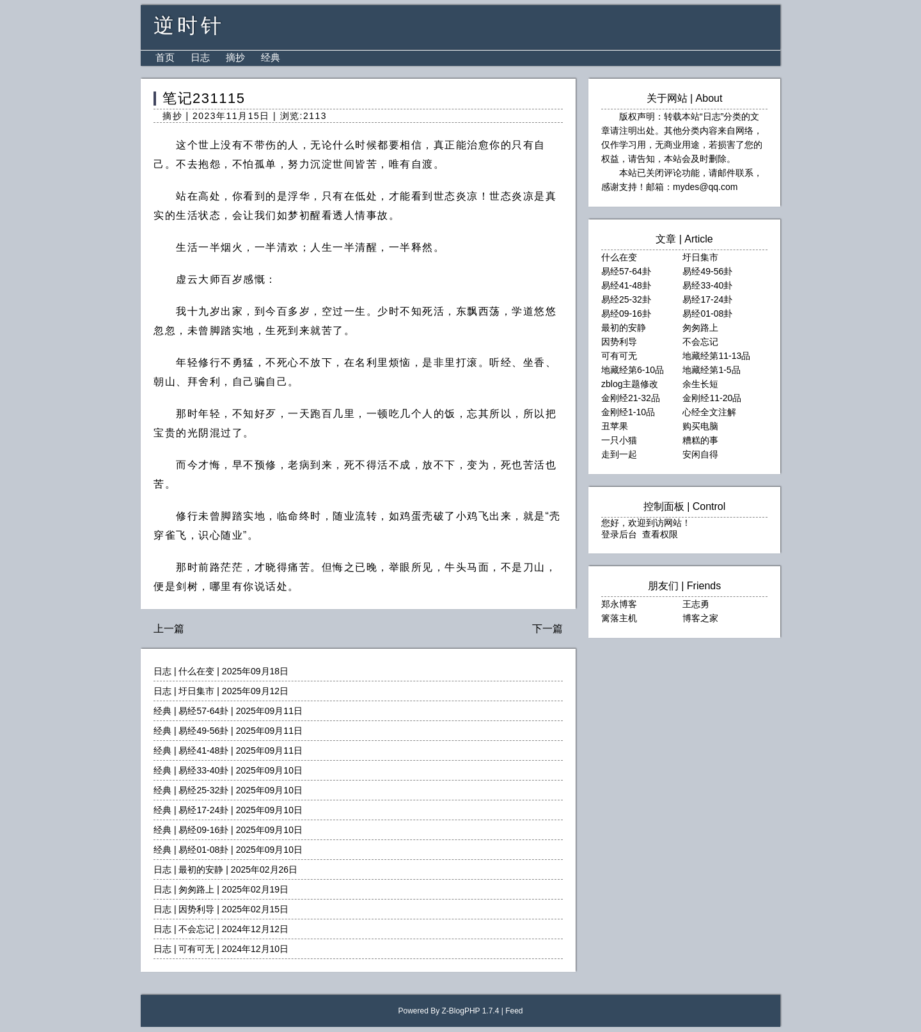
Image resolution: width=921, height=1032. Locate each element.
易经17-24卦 (203, 810)
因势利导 (196, 909)
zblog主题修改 (629, 384)
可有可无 (196, 949)
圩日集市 (196, 691)
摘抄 (235, 57)
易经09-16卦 (203, 830)
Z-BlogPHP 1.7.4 (471, 1010)
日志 (200, 57)
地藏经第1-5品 (711, 370)
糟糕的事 (700, 440)
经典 (270, 57)
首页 (165, 57)
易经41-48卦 (203, 750)
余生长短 (700, 384)
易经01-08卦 (203, 850)
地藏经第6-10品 (632, 370)
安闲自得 (700, 454)
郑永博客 (619, 604)
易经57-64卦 (203, 711)
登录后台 (619, 534)
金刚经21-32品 (630, 398)
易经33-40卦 (203, 770)
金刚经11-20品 (711, 398)
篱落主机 (619, 618)
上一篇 (169, 628)
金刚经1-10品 (628, 412)
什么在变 (196, 671)
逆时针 (189, 25)
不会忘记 (196, 929)
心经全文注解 (709, 412)
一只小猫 (619, 440)
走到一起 (619, 454)
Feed (514, 1010)
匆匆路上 (196, 889)
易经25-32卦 (203, 790)
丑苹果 (614, 426)
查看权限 (660, 534)
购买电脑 (700, 426)
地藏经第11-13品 (716, 356)
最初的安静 (200, 869)
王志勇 (695, 604)
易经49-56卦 (203, 731)
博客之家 (700, 618)
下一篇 (547, 628)
